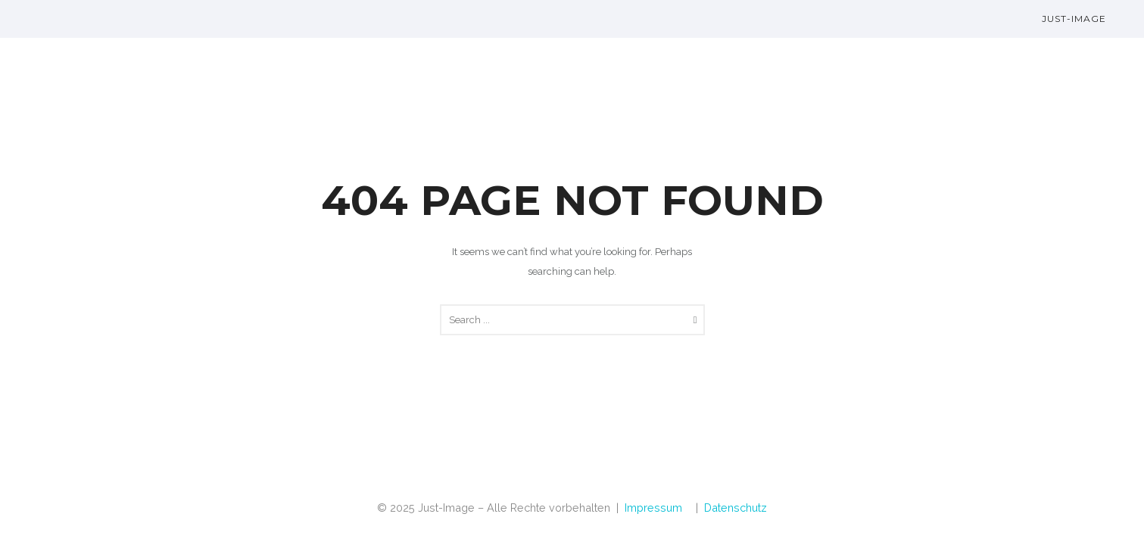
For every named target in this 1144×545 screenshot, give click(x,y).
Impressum (653, 507)
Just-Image (1074, 18)
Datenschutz (735, 507)
